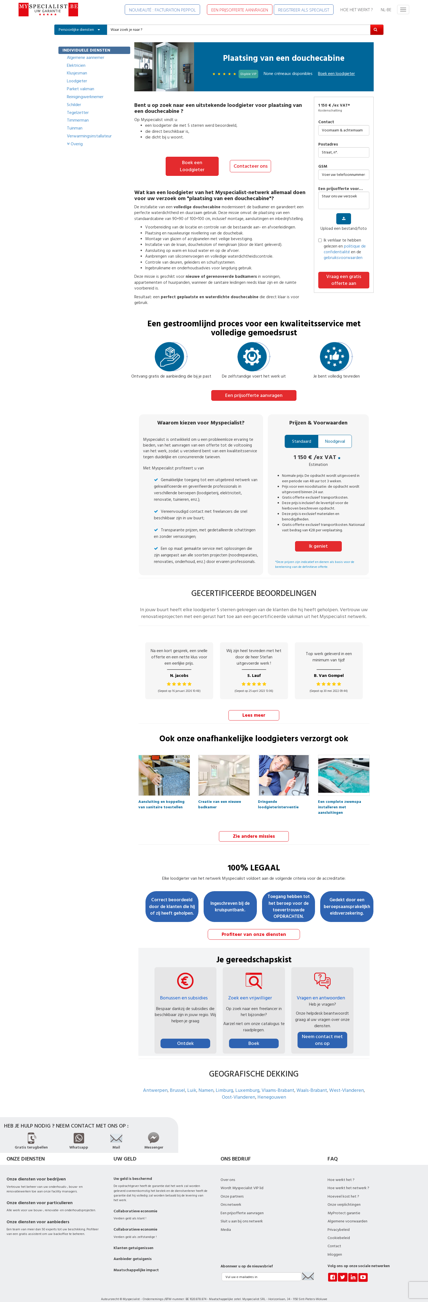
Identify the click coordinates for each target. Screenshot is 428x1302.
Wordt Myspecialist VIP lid (242, 1180)
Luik (191, 1082)
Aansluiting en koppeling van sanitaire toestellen (161, 795)
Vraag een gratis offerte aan (343, 280)
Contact (326, 122)
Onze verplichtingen (344, 1197)
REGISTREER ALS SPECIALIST (303, 10)
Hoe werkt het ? (341, 1172)
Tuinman (74, 128)
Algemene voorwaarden (347, 1213)
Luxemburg (247, 1082)
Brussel (177, 1082)
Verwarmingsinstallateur (89, 136)
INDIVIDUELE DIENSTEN (86, 50)
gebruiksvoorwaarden (343, 258)
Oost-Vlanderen (238, 1089)
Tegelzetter (78, 113)
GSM (322, 166)
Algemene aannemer (85, 58)
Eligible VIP (248, 74)
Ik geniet (318, 538)
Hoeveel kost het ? (343, 1188)
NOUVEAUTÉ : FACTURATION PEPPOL (162, 10)
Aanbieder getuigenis (133, 1251)
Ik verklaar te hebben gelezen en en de (342, 249)
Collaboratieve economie (135, 1203)
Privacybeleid (339, 1222)
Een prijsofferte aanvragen (254, 388)
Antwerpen (155, 1082)
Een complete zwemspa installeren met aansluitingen (339, 795)
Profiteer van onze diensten (254, 926)
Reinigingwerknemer (85, 97)
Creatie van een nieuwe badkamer (219, 795)
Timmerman (78, 120)
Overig (75, 144)
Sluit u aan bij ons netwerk (242, 1213)
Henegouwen (271, 1089)
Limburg (224, 1082)
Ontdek (185, 1035)
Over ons (228, 1172)
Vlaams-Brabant (277, 1082)
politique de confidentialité (345, 249)
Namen (205, 1082)
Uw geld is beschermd (133, 1171)
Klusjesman (77, 73)
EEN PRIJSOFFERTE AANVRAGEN (239, 10)
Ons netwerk (231, 1197)
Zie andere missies (254, 828)
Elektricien (76, 65)
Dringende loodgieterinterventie (278, 795)
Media (226, 1222)
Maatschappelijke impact (136, 1262)
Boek (253, 1035)
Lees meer (253, 707)
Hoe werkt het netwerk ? (348, 1180)
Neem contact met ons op (322, 1032)
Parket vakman (80, 89)
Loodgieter (77, 81)
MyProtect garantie (344, 1205)
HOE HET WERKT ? (356, 9)
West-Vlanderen (346, 1082)
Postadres (328, 144)
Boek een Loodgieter (192, 162)
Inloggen (335, 1246)
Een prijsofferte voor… (340, 189)
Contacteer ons (251, 162)
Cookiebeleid (339, 1230)
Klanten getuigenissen (133, 1240)
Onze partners (232, 1188)
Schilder (74, 105)
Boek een (336, 74)
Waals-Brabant (311, 1082)
